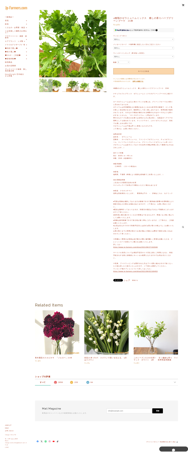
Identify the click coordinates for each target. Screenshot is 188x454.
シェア (127, 280)
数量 (115, 62)
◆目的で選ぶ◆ (11, 48)
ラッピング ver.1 (120, 36)
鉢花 (7, 24)
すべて (43, 382)
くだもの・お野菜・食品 (15, 27)
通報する (135, 280)
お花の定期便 (10, 65)
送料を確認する (138, 81)
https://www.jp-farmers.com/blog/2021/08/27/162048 (135, 247)
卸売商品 (8, 62)
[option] (73, 43)
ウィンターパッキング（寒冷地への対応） (129, 53)
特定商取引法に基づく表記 (168, 442)
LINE (7, 447)
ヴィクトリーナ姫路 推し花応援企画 (16, 70)
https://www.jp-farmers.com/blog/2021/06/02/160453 (135, 271)
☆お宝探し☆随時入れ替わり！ (16, 31)
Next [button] (104, 43)
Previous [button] (41, 43)
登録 (157, 411)
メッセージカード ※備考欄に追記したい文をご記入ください (137, 44)
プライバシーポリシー (152, 442)
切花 (7, 20)
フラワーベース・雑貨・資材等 (16, 37)
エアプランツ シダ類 (14, 41)
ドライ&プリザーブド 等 (15, 45)
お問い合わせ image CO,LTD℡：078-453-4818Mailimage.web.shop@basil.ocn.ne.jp (16, 437)
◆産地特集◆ (10, 58)
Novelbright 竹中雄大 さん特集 (15, 75)
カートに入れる (143, 71)
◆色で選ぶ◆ (10, 52)
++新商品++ (9, 17)
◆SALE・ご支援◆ (13, 55)
